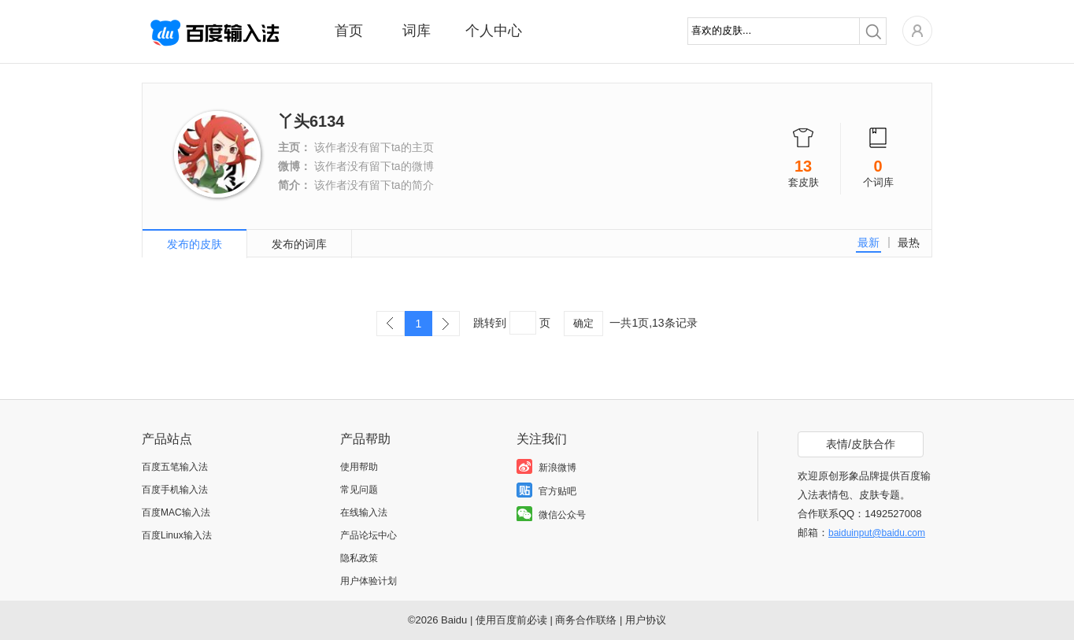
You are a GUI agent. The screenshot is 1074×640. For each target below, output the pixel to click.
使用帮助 (359, 466)
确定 (583, 323)
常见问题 (359, 489)
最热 (909, 242)
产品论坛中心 (368, 535)
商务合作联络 (586, 620)
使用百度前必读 (511, 620)
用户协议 (645, 620)
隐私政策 (359, 558)
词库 (416, 31)
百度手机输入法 (175, 489)
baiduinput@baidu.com (876, 532)
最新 (868, 242)
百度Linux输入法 (177, 535)
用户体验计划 (368, 580)
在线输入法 (363, 512)
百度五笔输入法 (175, 466)
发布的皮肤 (194, 244)
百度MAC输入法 (176, 512)
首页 (349, 31)
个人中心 (493, 31)
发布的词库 (299, 244)
